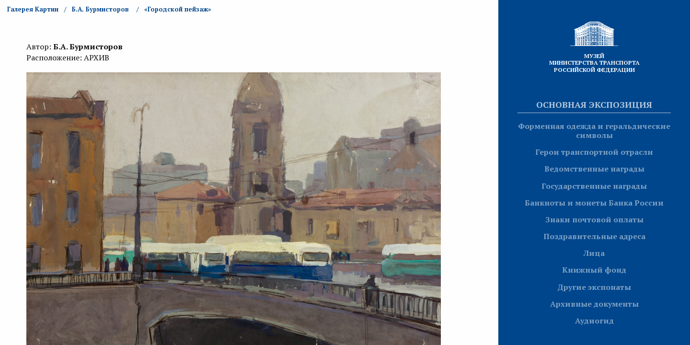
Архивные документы (594, 304)
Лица (594, 253)
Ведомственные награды (594, 168)
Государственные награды (594, 186)
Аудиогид (594, 320)
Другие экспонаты (594, 287)
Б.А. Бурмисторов (100, 9)
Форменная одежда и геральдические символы (594, 130)
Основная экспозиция (594, 104)
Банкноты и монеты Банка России (594, 202)
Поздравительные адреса (594, 236)
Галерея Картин (32, 9)
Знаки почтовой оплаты (594, 219)
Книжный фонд (594, 269)
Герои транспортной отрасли (594, 152)
